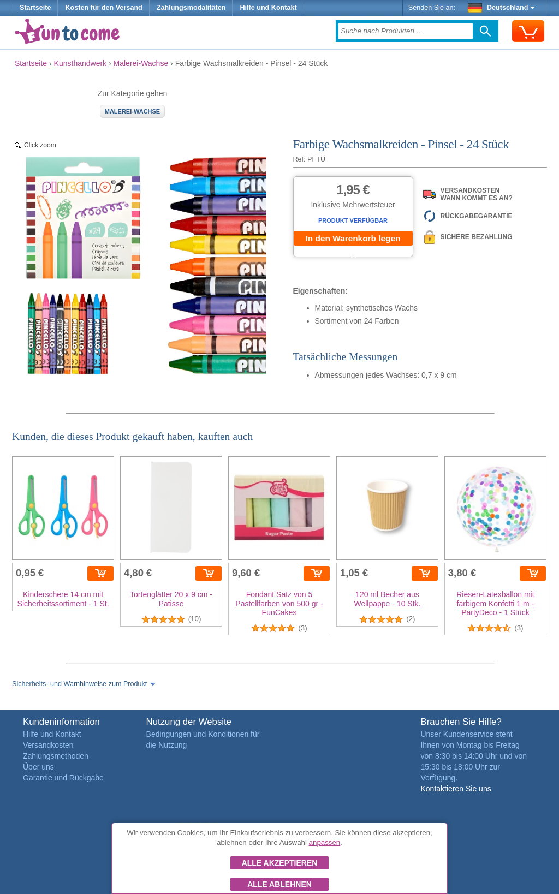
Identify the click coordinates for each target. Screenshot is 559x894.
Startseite (35, 7)
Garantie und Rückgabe (63, 777)
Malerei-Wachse (132, 111)
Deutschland (501, 7)
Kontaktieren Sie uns (455, 788)
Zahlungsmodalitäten (191, 7)
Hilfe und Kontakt (268, 7)
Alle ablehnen (279, 884)
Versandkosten (48, 745)
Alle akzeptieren (280, 863)
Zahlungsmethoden (55, 756)
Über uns (38, 766)
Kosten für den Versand (103, 7)
